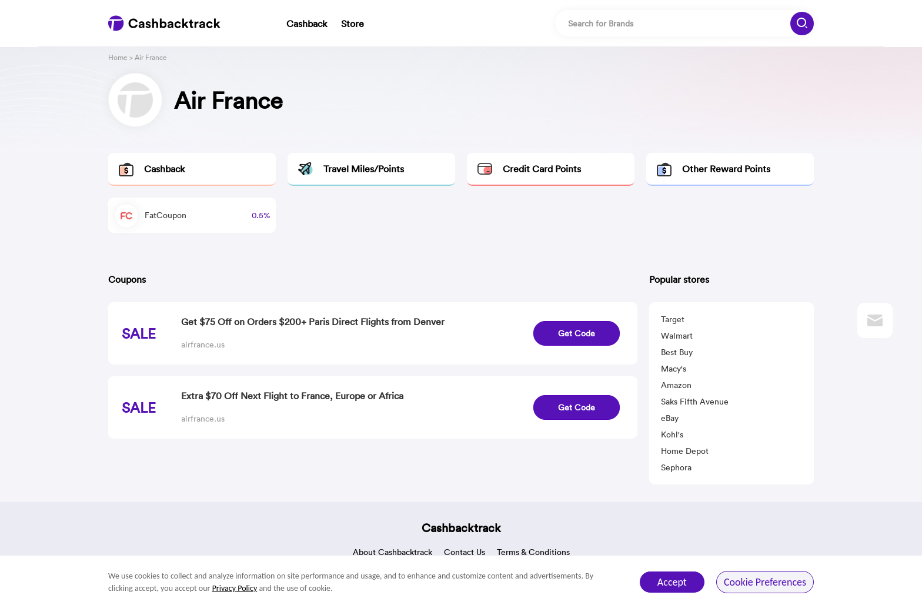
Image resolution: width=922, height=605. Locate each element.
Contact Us (464, 552)
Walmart (677, 335)
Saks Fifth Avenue (695, 401)
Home (118, 57)
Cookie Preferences (765, 582)
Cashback (306, 23)
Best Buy (677, 352)
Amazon (676, 385)
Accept (672, 582)
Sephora (676, 467)
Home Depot (685, 451)
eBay (670, 418)
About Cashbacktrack (392, 552)
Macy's (673, 368)
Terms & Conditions (533, 552)
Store (352, 23)
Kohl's (672, 434)
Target (672, 319)
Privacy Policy (235, 588)
